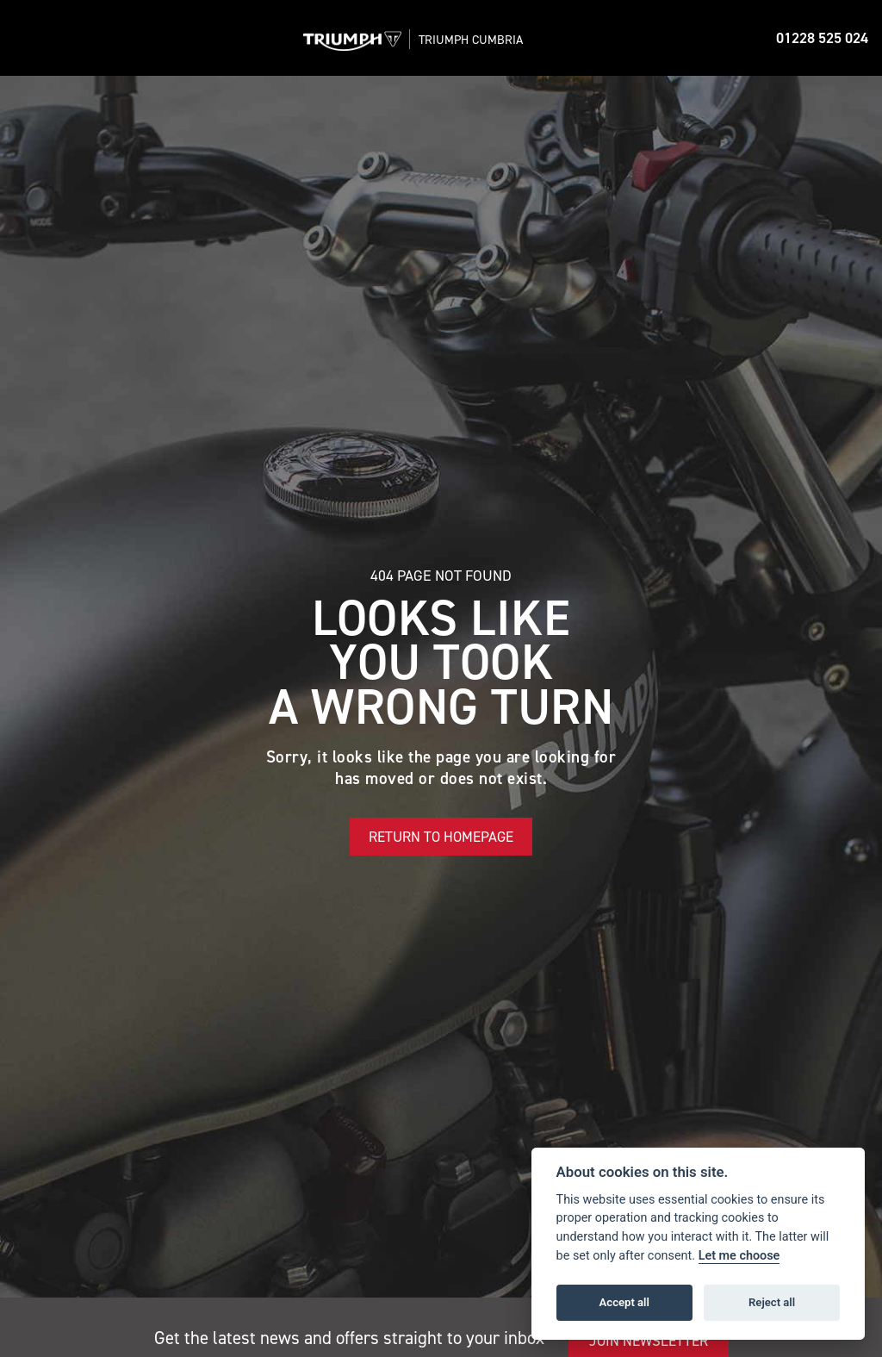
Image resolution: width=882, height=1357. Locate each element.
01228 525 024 (822, 38)
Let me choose (739, 1255)
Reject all (771, 1302)
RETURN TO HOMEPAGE (441, 836)
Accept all (624, 1302)
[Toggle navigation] (31, 38)
